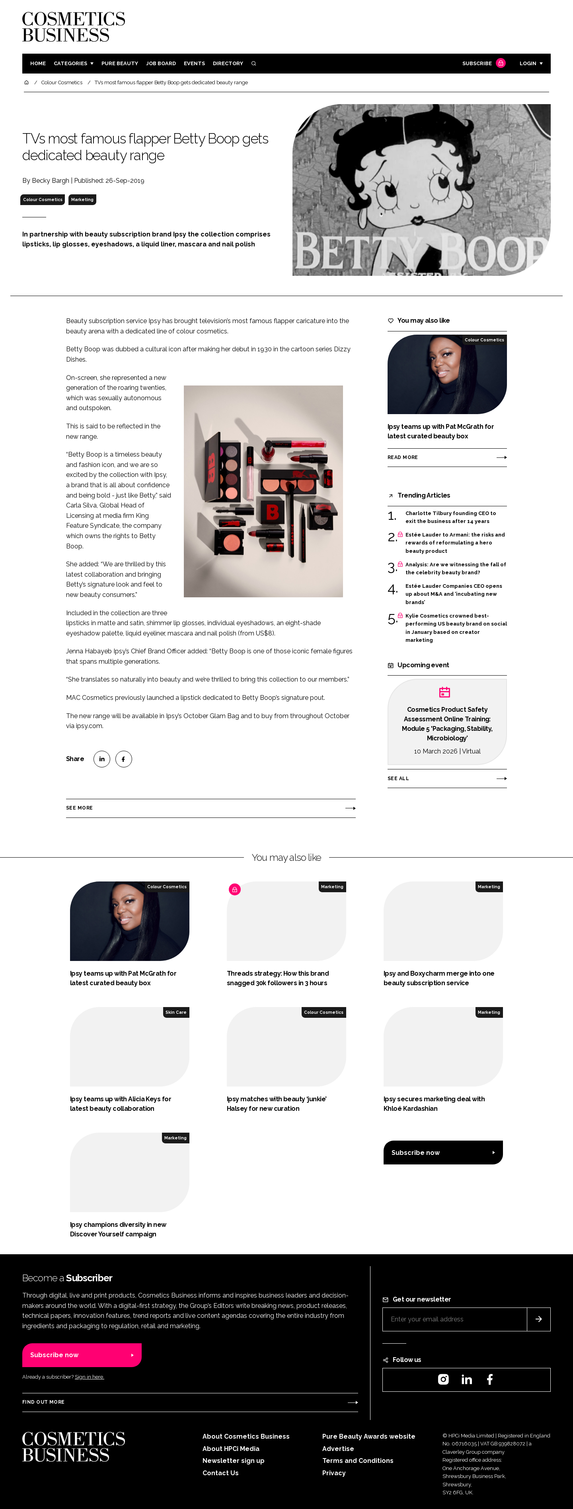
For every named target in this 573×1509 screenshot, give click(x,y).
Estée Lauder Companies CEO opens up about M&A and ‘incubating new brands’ (453, 594)
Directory (228, 63)
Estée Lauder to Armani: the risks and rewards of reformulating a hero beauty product (455, 543)
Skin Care (176, 1012)
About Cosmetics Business (246, 1436)
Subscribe (483, 64)
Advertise (338, 1449)
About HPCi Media (231, 1449)
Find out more (43, 1402)
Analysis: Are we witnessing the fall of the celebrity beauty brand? (455, 569)
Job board (161, 63)
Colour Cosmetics (42, 199)
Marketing (82, 199)
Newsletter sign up (234, 1460)
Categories (70, 63)
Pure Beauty (119, 63)
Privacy (334, 1473)
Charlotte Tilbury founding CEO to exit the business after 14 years (450, 517)
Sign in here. (89, 1377)
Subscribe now (416, 1152)
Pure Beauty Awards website (368, 1436)
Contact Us (221, 1473)
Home (38, 63)
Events (194, 63)
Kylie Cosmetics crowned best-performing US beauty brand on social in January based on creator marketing (456, 628)
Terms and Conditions (358, 1460)
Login (528, 63)
